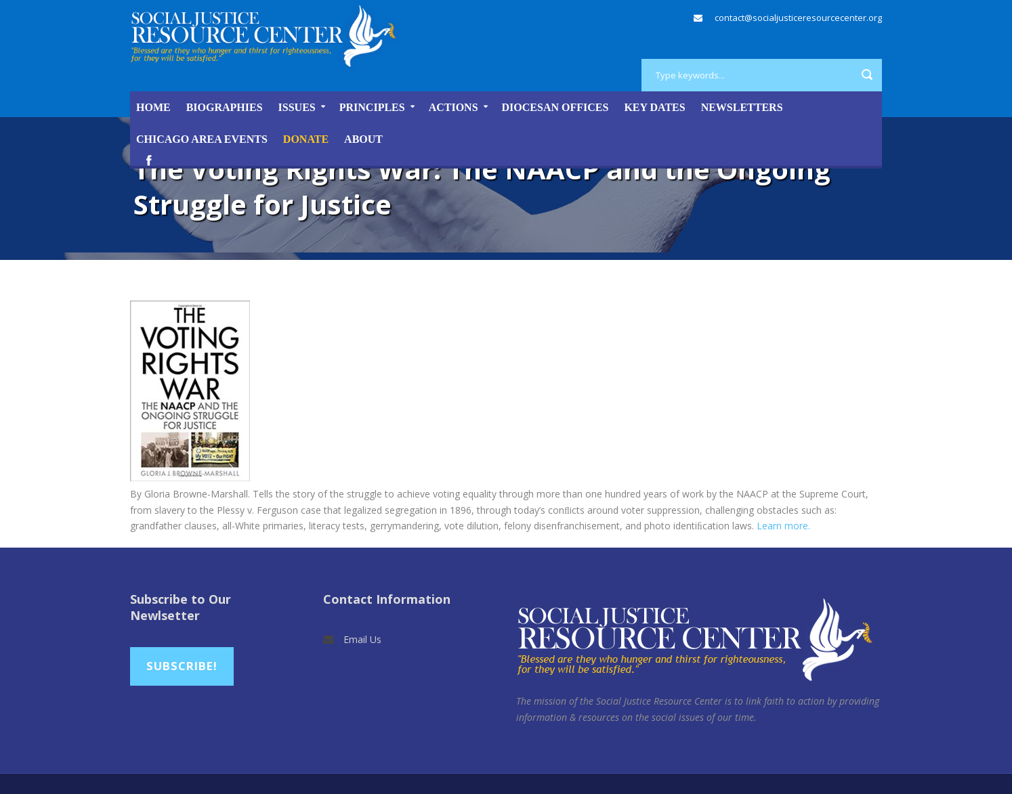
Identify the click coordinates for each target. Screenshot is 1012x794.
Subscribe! (181, 666)
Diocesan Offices (555, 107)
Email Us (362, 639)
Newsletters (742, 107)
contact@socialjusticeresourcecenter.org (798, 18)
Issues (297, 107)
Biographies (224, 107)
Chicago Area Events (202, 139)
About (363, 139)
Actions (453, 107)
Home (153, 107)
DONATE (306, 139)
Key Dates (654, 107)
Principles (372, 107)
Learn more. (783, 525)
